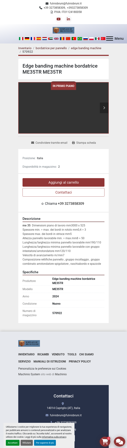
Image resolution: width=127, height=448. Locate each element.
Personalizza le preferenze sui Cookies (42, 368)
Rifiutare (27, 442)
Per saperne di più (45, 442)
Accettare (13, 442)
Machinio (61, 374)
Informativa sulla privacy (54, 437)
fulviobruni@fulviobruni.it (66, 3)
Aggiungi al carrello (63, 182)
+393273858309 (77, 7)
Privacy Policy (80, 361)
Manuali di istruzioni (50, 361)
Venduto (58, 354)
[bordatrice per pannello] (51, 48)
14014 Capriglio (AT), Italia (63, 408)
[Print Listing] (84, 142)
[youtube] (58, 19)
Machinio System (29, 374)
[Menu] (109, 38)
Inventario (26, 354)
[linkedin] (68, 19)
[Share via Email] (49, 142)
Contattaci (63, 192)
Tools (71, 354)
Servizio (24, 361)
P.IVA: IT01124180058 (68, 12)
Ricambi (43, 354)
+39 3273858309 (54, 7)
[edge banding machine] (86, 48)
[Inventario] (25, 48)
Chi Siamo (86, 354)
